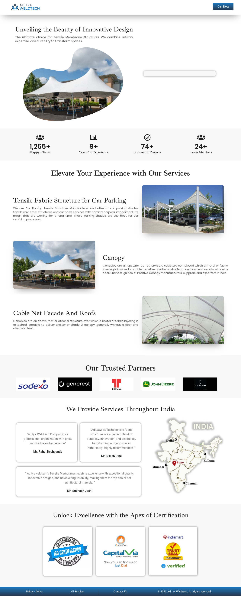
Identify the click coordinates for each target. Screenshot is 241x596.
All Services (77, 591)
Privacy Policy (34, 591)
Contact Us (120, 591)
